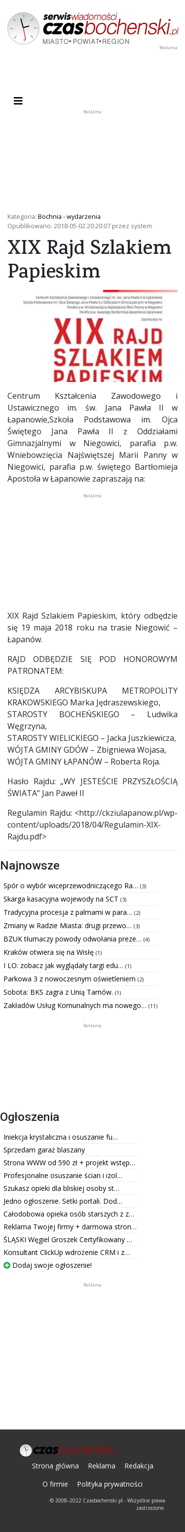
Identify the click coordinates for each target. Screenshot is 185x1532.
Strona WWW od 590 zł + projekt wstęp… (69, 1162)
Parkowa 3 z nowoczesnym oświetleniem (70, 978)
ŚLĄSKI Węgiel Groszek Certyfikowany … (67, 1239)
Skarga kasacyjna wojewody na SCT (61, 899)
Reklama (101, 1465)
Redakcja (138, 1465)
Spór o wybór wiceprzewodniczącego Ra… (71, 885)
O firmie (55, 1484)
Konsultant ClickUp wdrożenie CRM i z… (66, 1252)
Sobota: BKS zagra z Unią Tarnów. (59, 992)
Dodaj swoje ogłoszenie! (47, 1265)
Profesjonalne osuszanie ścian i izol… (62, 1175)
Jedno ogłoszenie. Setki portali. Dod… (62, 1201)
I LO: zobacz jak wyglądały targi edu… (64, 965)
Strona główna (55, 1465)
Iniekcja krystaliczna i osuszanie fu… (60, 1137)
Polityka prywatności (110, 1484)
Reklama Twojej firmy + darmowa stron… (70, 1226)
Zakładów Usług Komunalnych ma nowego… (75, 1005)
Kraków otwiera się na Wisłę (49, 952)
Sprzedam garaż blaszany (44, 1149)
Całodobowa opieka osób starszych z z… (68, 1214)
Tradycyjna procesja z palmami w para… (68, 912)
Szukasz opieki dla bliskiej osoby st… (61, 1188)
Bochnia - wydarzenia (69, 216)
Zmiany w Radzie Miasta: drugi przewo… (68, 925)
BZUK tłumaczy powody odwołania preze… (73, 938)
